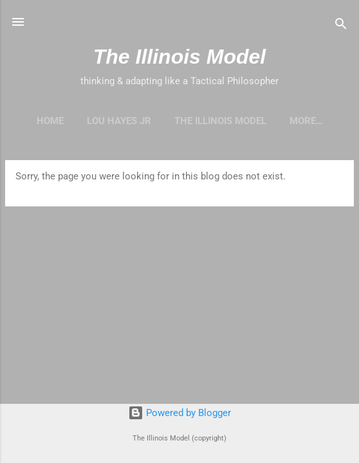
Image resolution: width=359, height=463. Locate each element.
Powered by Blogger (179, 413)
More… (306, 121)
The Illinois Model (179, 56)
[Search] (341, 26)
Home (50, 121)
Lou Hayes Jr (119, 121)
